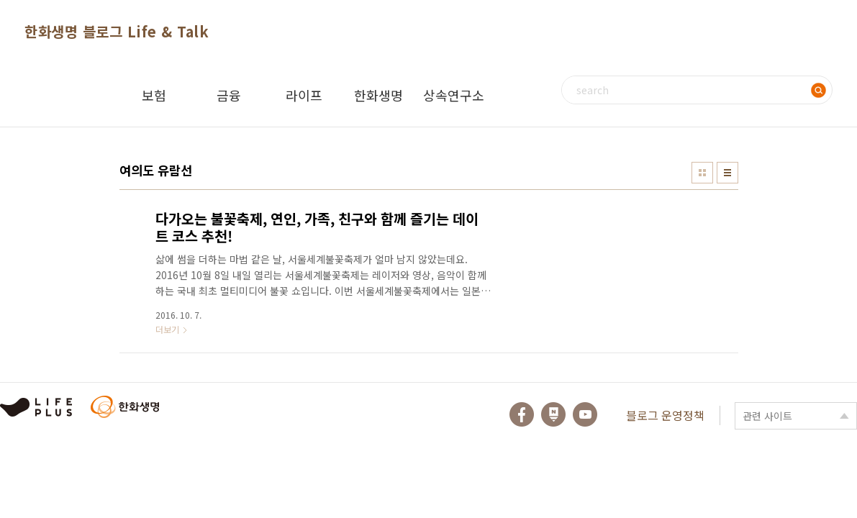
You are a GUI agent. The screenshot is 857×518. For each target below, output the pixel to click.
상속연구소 (453, 95)
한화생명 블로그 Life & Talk (116, 31)
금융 (229, 95)
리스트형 (727, 172)
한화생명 (378, 95)
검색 (818, 90)
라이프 (304, 95)
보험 (154, 95)
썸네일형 (702, 172)
